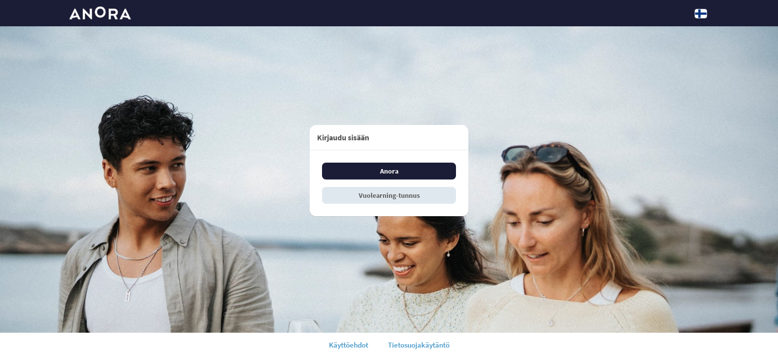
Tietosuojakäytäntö (419, 345)
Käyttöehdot (348, 345)
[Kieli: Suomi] (701, 13)
